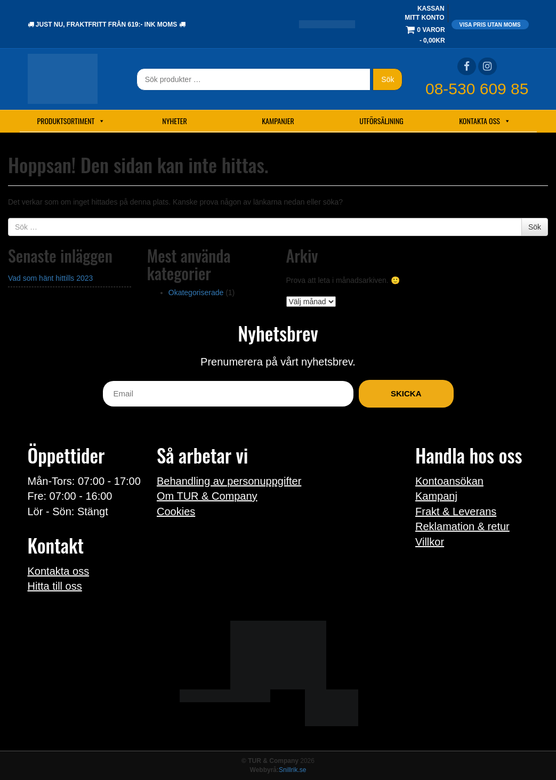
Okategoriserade (196, 292)
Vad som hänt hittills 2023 (50, 278)
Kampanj (436, 496)
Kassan (431, 8)
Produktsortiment (71, 121)
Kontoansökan (449, 481)
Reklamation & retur (462, 526)
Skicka (406, 393)
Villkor (429, 542)
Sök (387, 79)
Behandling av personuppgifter (229, 481)
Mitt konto (424, 17)
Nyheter (174, 120)
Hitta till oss (55, 586)
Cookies (176, 511)
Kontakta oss (485, 121)
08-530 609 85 (477, 89)
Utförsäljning (381, 120)
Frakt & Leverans (455, 511)
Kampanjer (278, 120)
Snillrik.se (292, 770)
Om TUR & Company (207, 496)
